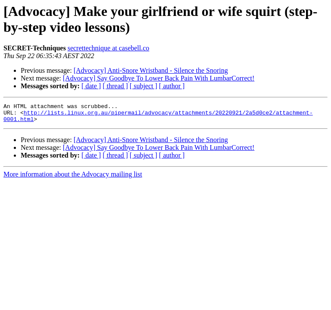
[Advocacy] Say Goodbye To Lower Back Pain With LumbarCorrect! (159, 78)
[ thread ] (115, 86)
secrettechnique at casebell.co (109, 48)
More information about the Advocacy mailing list (72, 178)
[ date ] (91, 86)
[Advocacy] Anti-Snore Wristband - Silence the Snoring (151, 70)
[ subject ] (143, 86)
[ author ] (172, 86)
